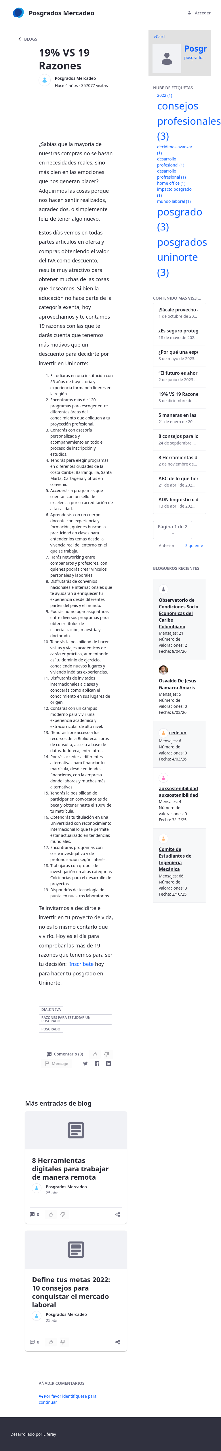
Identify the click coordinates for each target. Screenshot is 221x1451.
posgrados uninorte (182, 257)
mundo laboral (174, 201)
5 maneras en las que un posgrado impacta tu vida (178, 415)
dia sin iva (51, 1009)
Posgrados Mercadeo (75, 78)
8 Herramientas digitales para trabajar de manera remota (70, 1168)
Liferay (49, 1434)
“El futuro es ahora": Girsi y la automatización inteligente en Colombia (178, 373)
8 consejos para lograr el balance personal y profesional (178, 436)
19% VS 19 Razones (178, 394)
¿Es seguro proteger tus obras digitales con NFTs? (178, 331)
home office (171, 183)
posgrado (50, 1029)
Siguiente (194, 545)
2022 (164, 95)
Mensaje (56, 1063)
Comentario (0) (65, 1054)
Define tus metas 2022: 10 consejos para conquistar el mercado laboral (71, 1292)
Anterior (166, 545)
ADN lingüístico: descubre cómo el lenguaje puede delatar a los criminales (178, 499)
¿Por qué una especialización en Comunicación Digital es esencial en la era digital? (178, 352)
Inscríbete (81, 963)
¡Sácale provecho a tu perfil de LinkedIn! (178, 310)
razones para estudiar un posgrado (66, 1019)
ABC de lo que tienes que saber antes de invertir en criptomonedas (178, 478)
